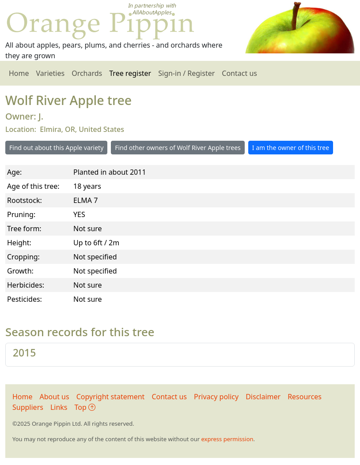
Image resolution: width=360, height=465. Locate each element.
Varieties (50, 73)
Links (59, 407)
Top (85, 407)
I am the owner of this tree (290, 147)
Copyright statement (110, 396)
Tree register (130, 73)
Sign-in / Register (186, 73)
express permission (227, 439)
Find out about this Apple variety (56, 147)
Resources (305, 396)
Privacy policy (216, 396)
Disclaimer (263, 396)
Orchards (87, 73)
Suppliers (27, 407)
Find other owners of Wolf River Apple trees (177, 147)
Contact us (239, 73)
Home (19, 73)
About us (54, 396)
